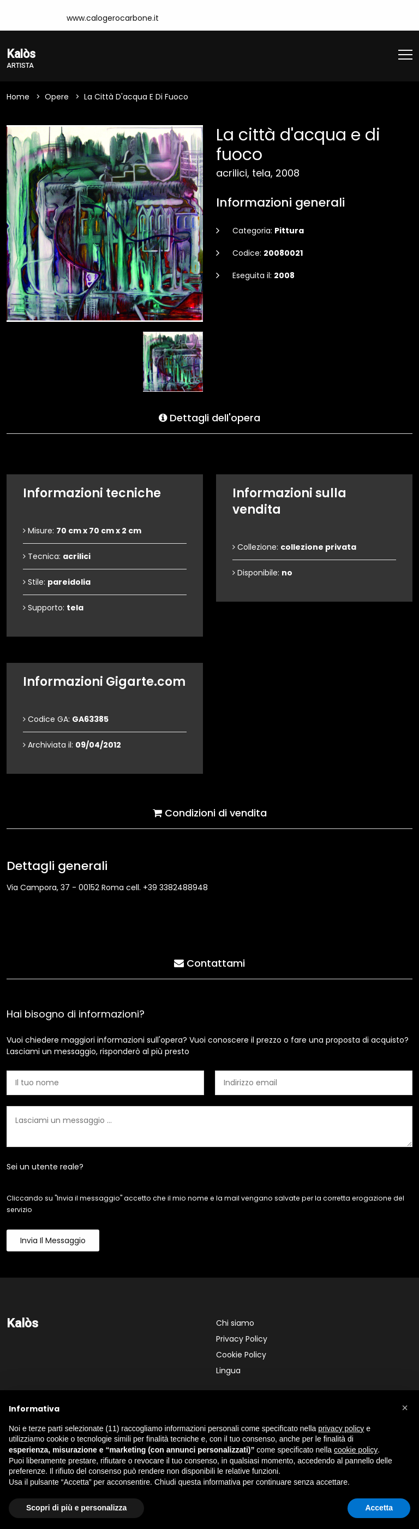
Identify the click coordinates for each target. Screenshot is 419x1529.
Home (18, 98)
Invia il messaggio (53, 1241)
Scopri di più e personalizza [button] (76, 1507)
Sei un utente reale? (45, 1167)
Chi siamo (235, 1324)
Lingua (228, 1371)
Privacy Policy (241, 1339)
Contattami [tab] (209, 961)
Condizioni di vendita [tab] (210, 811)
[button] (405, 1407)
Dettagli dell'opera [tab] (209, 416)
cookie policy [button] (356, 1449)
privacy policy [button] (341, 1428)
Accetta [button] (379, 1507)
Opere (57, 98)
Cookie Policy (241, 1355)
